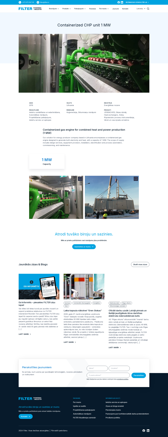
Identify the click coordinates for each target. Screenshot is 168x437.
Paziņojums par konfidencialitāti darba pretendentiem (127, 414)
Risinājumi (54, 9)
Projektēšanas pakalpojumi (84, 410)
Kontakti (125, 9)
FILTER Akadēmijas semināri (84, 418)
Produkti (66, 9)
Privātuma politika (113, 418)
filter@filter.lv (44, 2)
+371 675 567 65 (28, 2)
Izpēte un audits (79, 406)
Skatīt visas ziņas (140, 264)
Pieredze (92, 9)
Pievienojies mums (113, 410)
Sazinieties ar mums (84, 247)
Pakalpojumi (80, 9)
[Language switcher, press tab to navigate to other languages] (141, 8)
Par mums (104, 9)
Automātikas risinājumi (82, 414)
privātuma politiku (122, 379)
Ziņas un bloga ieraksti (115, 406)
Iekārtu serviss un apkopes (116, 402)
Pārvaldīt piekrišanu (59, 431)
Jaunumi (115, 9)
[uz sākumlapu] (30, 8)
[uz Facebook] (119, 2)
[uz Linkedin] (122, 2)
